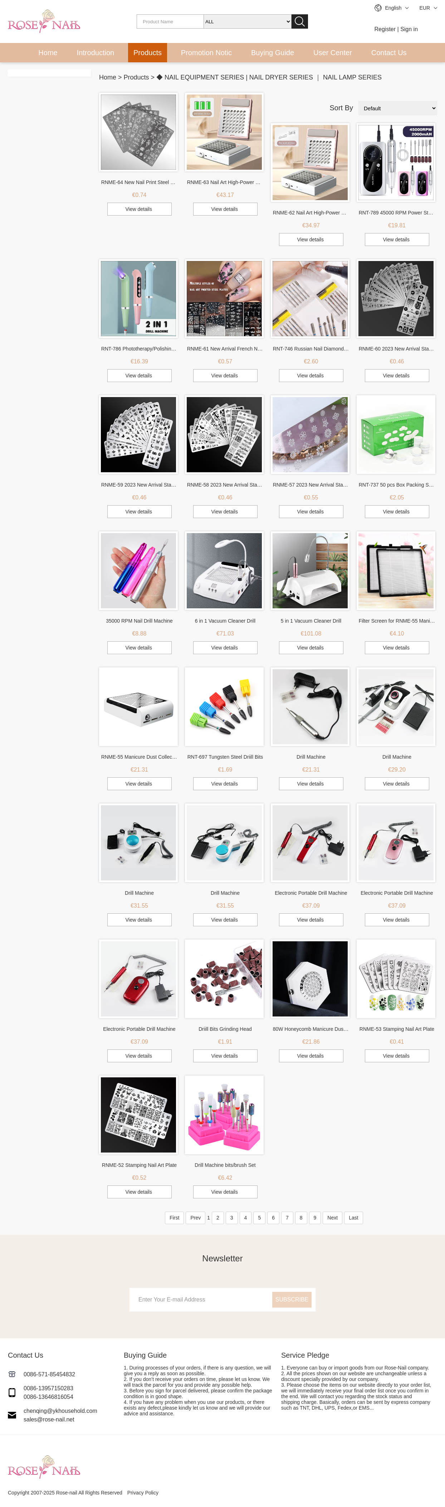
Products (147, 53)
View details (139, 209)
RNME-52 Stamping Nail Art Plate (139, 1165)
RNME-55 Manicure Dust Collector (139, 757)
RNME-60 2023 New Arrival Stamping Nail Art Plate (397, 349)
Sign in (409, 29)
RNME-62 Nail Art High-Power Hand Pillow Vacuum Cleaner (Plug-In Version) (311, 213)
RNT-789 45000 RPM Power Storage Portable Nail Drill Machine (397, 213)
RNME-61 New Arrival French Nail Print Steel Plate (225, 349)
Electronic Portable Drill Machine (311, 893)
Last (353, 1218)
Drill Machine (311, 757)
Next (332, 1218)
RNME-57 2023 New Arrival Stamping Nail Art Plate (311, 485)
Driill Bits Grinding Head (225, 1029)
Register (385, 29)
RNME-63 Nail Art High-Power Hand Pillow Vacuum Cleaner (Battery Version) (225, 182)
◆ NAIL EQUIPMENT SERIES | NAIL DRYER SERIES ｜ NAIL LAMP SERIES (269, 77)
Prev (195, 1218)
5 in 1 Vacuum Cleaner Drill (311, 621)
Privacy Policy (142, 1493)
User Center (332, 53)
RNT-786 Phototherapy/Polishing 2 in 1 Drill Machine (139, 349)
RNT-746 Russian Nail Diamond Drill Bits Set (311, 349)
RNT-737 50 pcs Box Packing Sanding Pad (397, 485)
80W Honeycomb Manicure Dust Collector (311, 1029)
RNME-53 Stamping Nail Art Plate (397, 1029)
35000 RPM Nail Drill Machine (139, 621)
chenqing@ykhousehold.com (60, 1411)
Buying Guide (272, 53)
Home (47, 53)
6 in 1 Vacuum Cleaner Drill (225, 621)
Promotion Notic (206, 53)
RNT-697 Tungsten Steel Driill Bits (225, 757)
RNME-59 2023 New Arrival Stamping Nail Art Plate (139, 485)
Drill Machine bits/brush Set (225, 1165)
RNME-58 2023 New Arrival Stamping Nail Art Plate (225, 485)
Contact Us (389, 53)
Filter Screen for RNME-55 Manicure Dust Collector (397, 621)
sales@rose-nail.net (49, 1419)
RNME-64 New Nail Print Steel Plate (139, 182)
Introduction (95, 53)
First (174, 1218)
